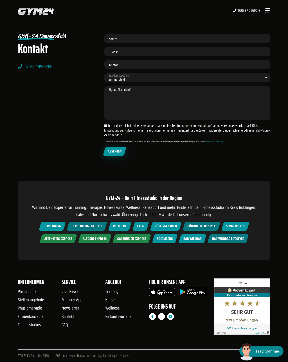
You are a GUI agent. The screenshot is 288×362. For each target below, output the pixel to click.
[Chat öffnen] (261, 351)
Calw (140, 226)
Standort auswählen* (120, 75)
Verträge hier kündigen (105, 355)
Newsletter (70, 308)
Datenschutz (84, 355)
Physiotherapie (30, 308)
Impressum (69, 355)
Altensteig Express (58, 238)
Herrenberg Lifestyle (87, 226)
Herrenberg (52, 226)
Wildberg (120, 226)
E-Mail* (113, 52)
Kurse (110, 299)
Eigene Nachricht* (120, 89)
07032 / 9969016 (246, 10)
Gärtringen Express (131, 238)
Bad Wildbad (192, 238)
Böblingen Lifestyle (201, 226)
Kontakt (68, 316)
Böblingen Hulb (166, 226)
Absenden (115, 151)
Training (111, 291)
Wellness (112, 308)
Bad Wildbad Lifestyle (228, 238)
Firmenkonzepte (31, 316)
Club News (70, 291)
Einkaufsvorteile (118, 316)
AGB (58, 355)
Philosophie (27, 291)
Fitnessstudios (29, 324)
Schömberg (165, 238)
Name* (113, 39)
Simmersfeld (235, 226)
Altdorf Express (95, 238)
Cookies (124, 355)
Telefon (113, 65)
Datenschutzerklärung (214, 141)
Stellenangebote (31, 299)
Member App (72, 299)
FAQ (65, 324)
